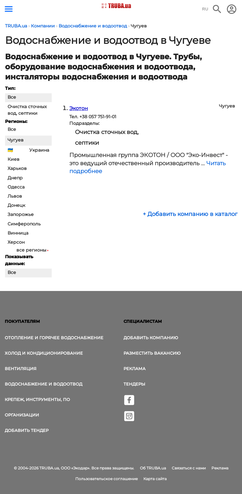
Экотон (78, 108)
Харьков (17, 168)
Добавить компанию (151, 337)
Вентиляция (21, 368)
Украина (39, 150)
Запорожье (21, 214)
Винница (18, 233)
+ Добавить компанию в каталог (190, 214)
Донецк (16, 205)
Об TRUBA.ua (153, 468)
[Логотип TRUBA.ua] (116, 5)
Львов (15, 196)
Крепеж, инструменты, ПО (37, 399)
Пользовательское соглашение (106, 478)
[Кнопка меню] (9, 9)
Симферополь (24, 224)
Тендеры (134, 383)
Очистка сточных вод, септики (27, 110)
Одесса (16, 187)
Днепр (15, 178)
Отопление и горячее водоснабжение (54, 337)
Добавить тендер (27, 430)
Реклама (135, 368)
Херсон (16, 242)
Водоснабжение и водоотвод (43, 383)
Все (12, 97)
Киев (14, 159)
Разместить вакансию (152, 353)
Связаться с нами (189, 468)
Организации (22, 414)
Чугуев (16, 140)
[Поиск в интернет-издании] (217, 9)
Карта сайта (155, 478)
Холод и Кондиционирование (44, 353)
